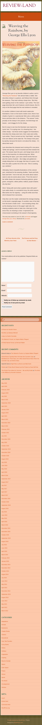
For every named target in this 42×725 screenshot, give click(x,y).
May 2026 (4, 383)
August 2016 (5, 508)
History (3, 647)
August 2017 (5, 482)
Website (4, 295)
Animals (28, 216)
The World (4, 680)
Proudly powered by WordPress (16, 720)
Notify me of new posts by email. (14, 303)
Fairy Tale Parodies (7, 641)
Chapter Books (6, 631)
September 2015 (6, 538)
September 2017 (6, 478)
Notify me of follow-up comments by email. (17, 300)
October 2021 (5, 432)
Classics (4, 634)
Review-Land (19, 6)
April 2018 (4, 472)
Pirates (3, 671)
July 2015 (4, 544)
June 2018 (4, 465)
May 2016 (4, 518)
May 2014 (4, 584)
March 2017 (5, 495)
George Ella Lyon (7, 218)
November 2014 (6, 568)
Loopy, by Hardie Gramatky (9, 336)
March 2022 (5, 426)
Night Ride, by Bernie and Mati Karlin (21, 363)
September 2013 (6, 594)
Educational (5, 638)
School (3, 674)
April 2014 (4, 587)
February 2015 (6, 558)
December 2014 (6, 564)
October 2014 (5, 571)
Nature (3, 664)
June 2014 (4, 581)
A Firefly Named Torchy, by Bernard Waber (13, 342)
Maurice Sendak (6, 661)
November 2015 (6, 531)
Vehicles (4, 687)
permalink (27, 218)
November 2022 (6, 422)
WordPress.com (18, 722)
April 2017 (4, 492)
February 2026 (6, 389)
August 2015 (5, 541)
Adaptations (5, 621)
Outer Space (5, 667)
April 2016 (4, 521)
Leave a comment (7, 221)
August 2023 (5, 412)
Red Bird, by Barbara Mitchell (10, 332)
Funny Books (5, 644)
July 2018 (4, 462)
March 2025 (5, 399)
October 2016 (5, 502)
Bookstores (5, 628)
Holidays (4, 651)
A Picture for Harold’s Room (9, 329)
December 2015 (6, 528)
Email (4, 290)
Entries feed (5, 701)
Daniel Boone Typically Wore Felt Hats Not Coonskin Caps (17, 356)
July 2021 (4, 436)
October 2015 (5, 535)
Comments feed (6, 704)
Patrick (3, 367)
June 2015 (4, 548)
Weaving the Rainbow (10, 96)
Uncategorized (6, 684)
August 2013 (5, 597)
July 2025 (4, 396)
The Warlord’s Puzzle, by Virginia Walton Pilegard (15, 339)
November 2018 (6, 452)
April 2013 (4, 607)
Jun (3, 25)
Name (4, 285)
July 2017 (4, 485)
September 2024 (6, 403)
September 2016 (6, 505)
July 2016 (4, 511)
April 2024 (4, 406)
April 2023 (4, 416)
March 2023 (5, 419)
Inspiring (4, 657)
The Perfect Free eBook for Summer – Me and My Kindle (17, 370)
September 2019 (6, 449)
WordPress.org (6, 708)
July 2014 (4, 577)
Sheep (14, 218)
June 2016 (4, 515)
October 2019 (5, 445)
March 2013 (5, 610)
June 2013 (4, 600)
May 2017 (4, 488)
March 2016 (5, 525)
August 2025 (5, 393)
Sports (3, 677)
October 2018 (5, 455)
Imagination (5, 654)
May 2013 (4, 604)
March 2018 (5, 475)
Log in (3, 698)
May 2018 (4, 468)
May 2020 (4, 442)
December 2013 (6, 591)
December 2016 (6, 498)
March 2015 (5, 554)
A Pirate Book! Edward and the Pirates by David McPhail (22, 367)
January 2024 (5, 409)
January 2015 (5, 561)
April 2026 (4, 386)
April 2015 (4, 551)
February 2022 (6, 429)
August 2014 (5, 574)
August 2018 (5, 459)
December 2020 (6, 439)
